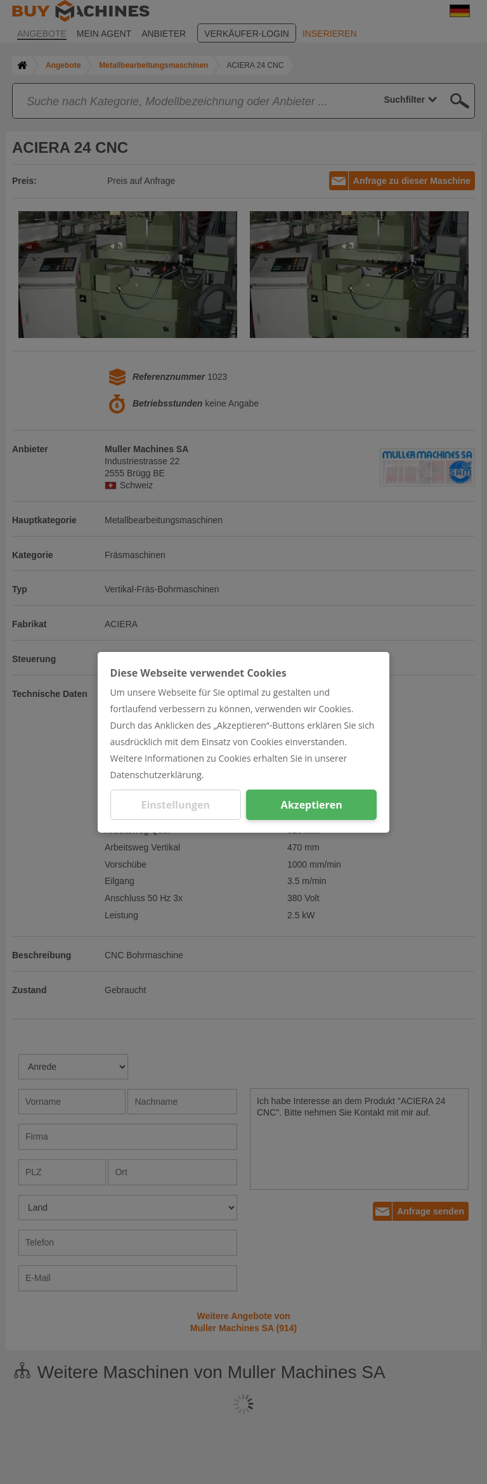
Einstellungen (175, 805)
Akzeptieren (311, 805)
